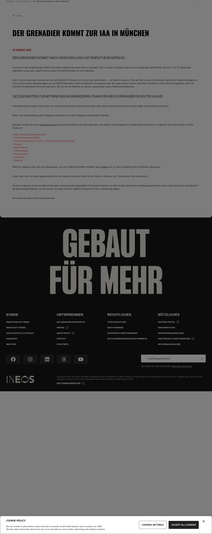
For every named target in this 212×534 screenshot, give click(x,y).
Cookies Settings (153, 525)
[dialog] (106, 525)
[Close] (203, 521)
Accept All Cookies (183, 525)
